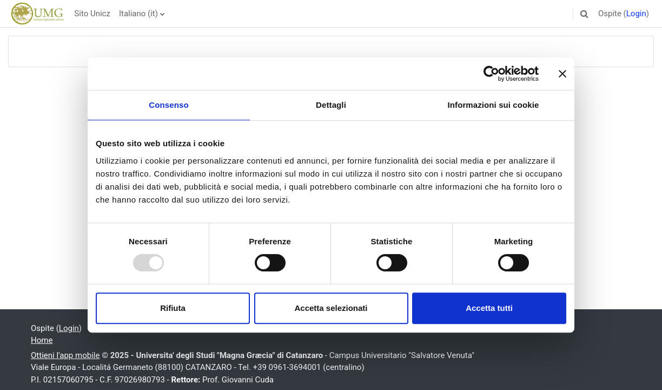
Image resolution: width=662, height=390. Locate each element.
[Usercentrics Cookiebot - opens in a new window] (491, 74)
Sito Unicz (92, 13)
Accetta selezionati (330, 308)
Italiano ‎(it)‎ (138, 13)
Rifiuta (173, 308)
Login (636, 13)
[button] (584, 13)
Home (41, 340)
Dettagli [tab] (331, 104)
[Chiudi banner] (562, 73)
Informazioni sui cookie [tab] (493, 104)
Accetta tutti (489, 308)
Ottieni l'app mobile (65, 355)
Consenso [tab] (168, 104)
